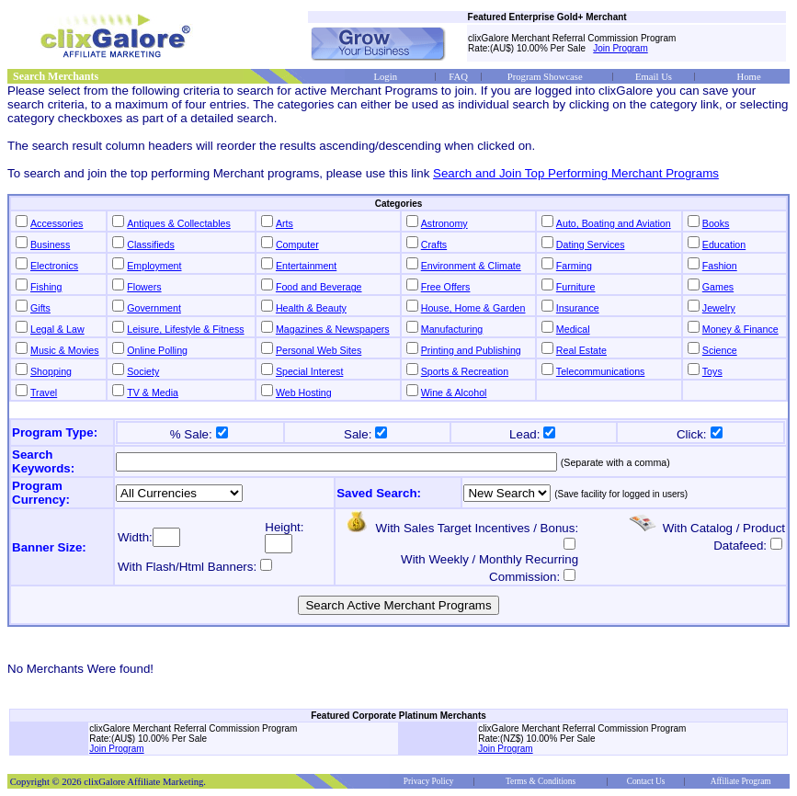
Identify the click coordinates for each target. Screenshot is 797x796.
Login (385, 77)
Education (724, 244)
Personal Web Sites (318, 350)
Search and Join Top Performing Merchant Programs (576, 173)
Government (154, 307)
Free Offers (446, 286)
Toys (712, 371)
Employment (154, 265)
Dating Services (590, 244)
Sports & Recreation (464, 371)
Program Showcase (545, 77)
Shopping (51, 371)
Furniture (576, 286)
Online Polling (157, 350)
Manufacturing (452, 329)
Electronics (54, 265)
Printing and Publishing (471, 350)
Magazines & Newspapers (333, 329)
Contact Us (646, 781)
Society (143, 371)
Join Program (620, 48)
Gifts (40, 307)
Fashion (719, 265)
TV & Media (152, 392)
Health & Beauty (311, 307)
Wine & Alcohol (454, 392)
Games (718, 286)
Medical (573, 329)
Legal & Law (57, 329)
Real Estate (581, 350)
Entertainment (306, 265)
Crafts (434, 244)
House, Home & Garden (473, 307)
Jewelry (718, 307)
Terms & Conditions (540, 781)
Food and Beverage (319, 286)
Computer (297, 244)
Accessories (56, 223)
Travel (43, 392)
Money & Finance (740, 329)
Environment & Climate (471, 265)
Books (716, 223)
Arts (284, 223)
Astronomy (444, 223)
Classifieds (151, 244)
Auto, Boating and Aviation (613, 223)
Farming (574, 265)
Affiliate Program (741, 781)
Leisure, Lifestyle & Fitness (185, 329)
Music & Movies (64, 350)
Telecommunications (600, 371)
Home (749, 77)
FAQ (458, 77)
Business (50, 244)
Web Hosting (304, 392)
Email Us (653, 77)
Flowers (144, 286)
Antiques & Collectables (179, 223)
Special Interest (309, 371)
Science (719, 350)
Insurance (577, 307)
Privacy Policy (429, 781)
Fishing (46, 286)
